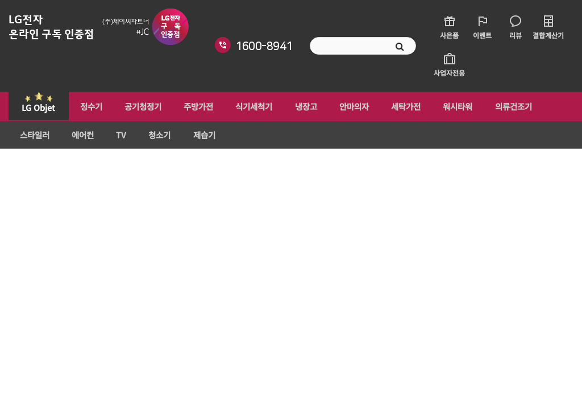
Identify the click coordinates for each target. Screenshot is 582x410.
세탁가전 (393, 106)
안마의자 (343, 106)
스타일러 (33, 136)
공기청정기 (139, 106)
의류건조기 (497, 106)
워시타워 (443, 106)
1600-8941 (264, 46)
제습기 (195, 136)
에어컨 (80, 136)
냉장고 (297, 106)
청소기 (153, 136)
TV (116, 136)
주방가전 (193, 106)
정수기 (89, 106)
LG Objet (38, 107)
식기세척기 (246, 106)
